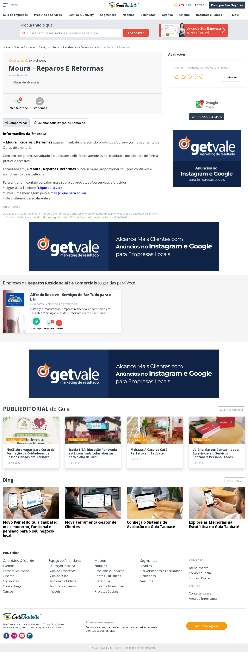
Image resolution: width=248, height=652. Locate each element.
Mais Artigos (235, 480)
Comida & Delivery (81, 15)
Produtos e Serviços (48, 15)
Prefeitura (102, 581)
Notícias (128, 15)
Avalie (231, 77)
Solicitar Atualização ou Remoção (59, 123)
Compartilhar (16, 123)
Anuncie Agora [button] (206, 626)
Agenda (167, 15)
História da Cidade (62, 581)
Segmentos (108, 15)
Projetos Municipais (110, 586)
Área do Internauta (203, 598)
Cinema (184, 15)
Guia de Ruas (58, 576)
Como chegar (13, 586)
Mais (234, 15)
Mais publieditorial (231, 409)
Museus (101, 560)
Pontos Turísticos (108, 576)
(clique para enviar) (72, 193)
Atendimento (198, 568)
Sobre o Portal (199, 578)
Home (6, 47)
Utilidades (148, 576)
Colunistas (148, 15)
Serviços (44, 47)
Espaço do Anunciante (65, 560)
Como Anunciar (200, 573)
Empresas (15, 15)
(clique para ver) (49, 187)
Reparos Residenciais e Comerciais (73, 47)
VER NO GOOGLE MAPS (207, 117)
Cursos (8, 591)
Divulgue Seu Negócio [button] (227, 5)
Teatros (146, 566)
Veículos (146, 581)
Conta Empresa (200, 593)
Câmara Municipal (16, 571)
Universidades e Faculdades (161, 571)
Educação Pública (62, 566)
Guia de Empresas (24, 47)
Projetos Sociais (106, 591)
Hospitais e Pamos (209, 15)
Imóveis (54, 591)
